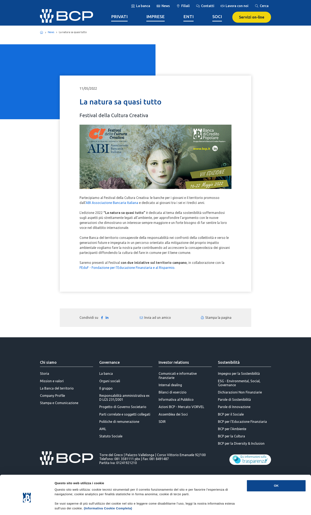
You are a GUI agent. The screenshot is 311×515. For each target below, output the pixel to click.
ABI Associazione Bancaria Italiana (112, 203)
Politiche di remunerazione (119, 421)
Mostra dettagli (219, 507)
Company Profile (52, 395)
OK (276, 467)
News (51, 32)
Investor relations (174, 362)
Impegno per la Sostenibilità (239, 373)
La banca (106, 373)
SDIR (162, 421)
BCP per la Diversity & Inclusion (241, 443)
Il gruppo (106, 388)
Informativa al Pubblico (176, 399)
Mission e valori (52, 381)
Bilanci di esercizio (173, 392)
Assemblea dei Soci (173, 414)
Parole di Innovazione (234, 407)
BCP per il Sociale (231, 414)
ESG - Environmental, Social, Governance (239, 383)
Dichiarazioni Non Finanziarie (240, 392)
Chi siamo (48, 362)
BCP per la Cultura (231, 436)
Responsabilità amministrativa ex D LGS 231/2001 (124, 397)
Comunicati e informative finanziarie (178, 375)
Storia (44, 373)
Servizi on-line (251, 17)
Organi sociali (109, 381)
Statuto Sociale (110, 436)
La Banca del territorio (57, 388)
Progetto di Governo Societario (122, 407)
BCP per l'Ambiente (232, 429)
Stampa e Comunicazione (59, 403)
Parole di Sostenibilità (234, 399)
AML (102, 429)
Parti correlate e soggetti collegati (124, 414)
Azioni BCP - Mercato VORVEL (181, 407)
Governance (109, 362)
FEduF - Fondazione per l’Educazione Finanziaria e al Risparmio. (127, 267)
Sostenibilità (229, 362)
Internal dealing (170, 385)
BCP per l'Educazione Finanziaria (242, 421)
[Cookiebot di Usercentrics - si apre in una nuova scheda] (27, 507)
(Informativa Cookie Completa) (108, 490)
